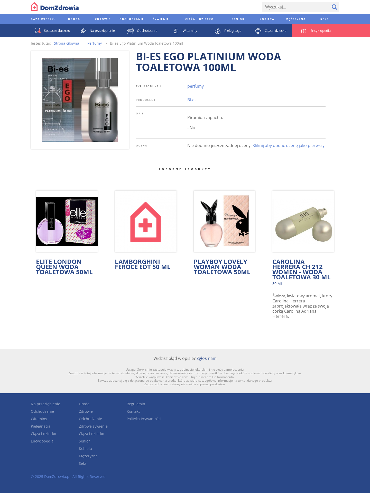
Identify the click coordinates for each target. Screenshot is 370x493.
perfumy (195, 86)
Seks (83, 463)
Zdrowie (86, 411)
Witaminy (39, 418)
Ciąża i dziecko (43, 433)
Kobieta (85, 448)
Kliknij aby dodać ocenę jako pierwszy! (289, 145)
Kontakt (133, 411)
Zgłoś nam (207, 358)
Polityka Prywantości (144, 418)
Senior (84, 441)
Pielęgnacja (40, 426)
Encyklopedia (42, 441)
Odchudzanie (42, 411)
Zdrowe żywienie (93, 426)
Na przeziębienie (45, 403)
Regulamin (136, 403)
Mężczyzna (88, 455)
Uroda (84, 403)
